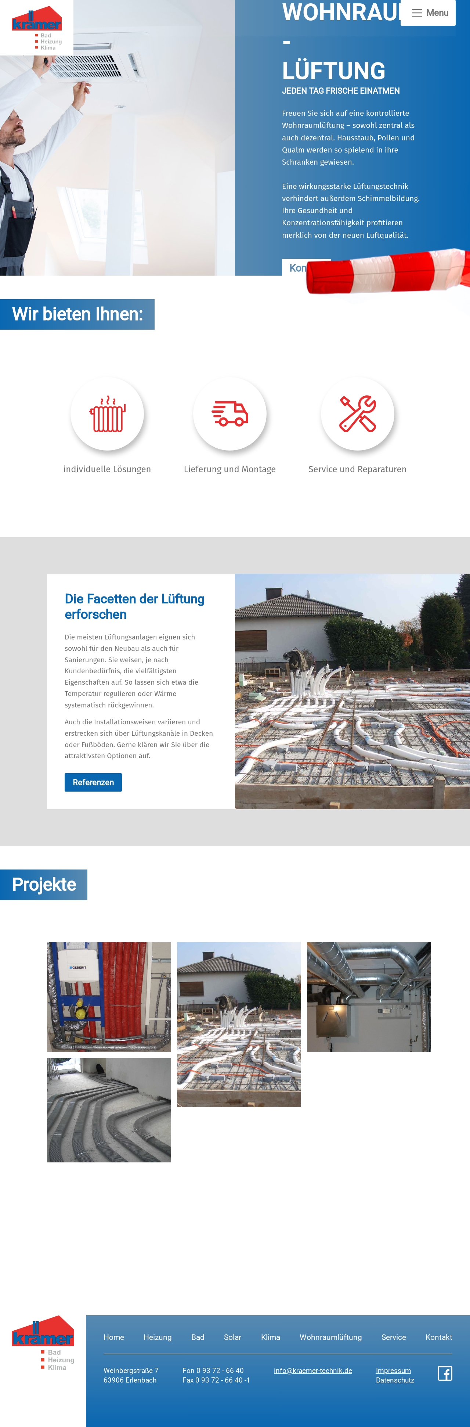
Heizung (158, 1337)
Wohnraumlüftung (331, 1337)
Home (114, 1337)
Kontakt (439, 1337)
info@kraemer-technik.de (313, 1370)
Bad (198, 1337)
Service (394, 1337)
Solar (232, 1337)
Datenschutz (395, 1380)
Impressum (393, 1370)
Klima (270, 1337)
